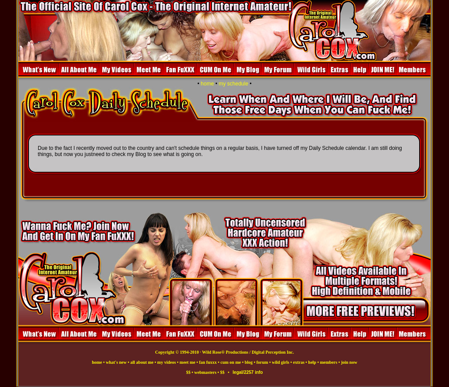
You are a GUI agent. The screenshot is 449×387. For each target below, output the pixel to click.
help (312, 362)
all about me (141, 362)
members (328, 362)
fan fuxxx (208, 362)
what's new (116, 362)
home (207, 84)
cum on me (231, 362)
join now (349, 362)
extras (298, 362)
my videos (166, 362)
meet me (188, 362)
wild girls (280, 362)
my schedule (233, 84)
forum (262, 362)
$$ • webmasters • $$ (207, 372)
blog (249, 362)
